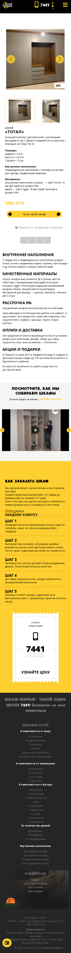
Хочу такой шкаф (34, 214)
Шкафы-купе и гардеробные (36, 756)
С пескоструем (35, 793)
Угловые (35, 748)
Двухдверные (35, 830)
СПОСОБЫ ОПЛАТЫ (35, 883)
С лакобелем (35, 805)
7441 (35, 649)
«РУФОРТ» (27, 240)
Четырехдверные (35, 838)
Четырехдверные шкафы (36, 859)
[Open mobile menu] (65, 5)
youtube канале (49, 399)
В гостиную (35, 776)
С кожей (35, 813)
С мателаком (35, 817)
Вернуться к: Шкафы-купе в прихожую (39, 227)
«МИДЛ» (43, 240)
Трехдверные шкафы (35, 855)
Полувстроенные (35, 740)
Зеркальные (35, 789)
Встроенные (35, 736)
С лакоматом (35, 809)
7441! (25, 704)
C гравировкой (35, 821)
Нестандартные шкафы (35, 863)
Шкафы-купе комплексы (35, 752)
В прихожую (36, 768)
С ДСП (35, 801)
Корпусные (35, 744)
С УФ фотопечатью (35, 797)
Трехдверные (35, 834)
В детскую (35, 780)
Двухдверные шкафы (35, 851)
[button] (60, 59)
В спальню (35, 772)
